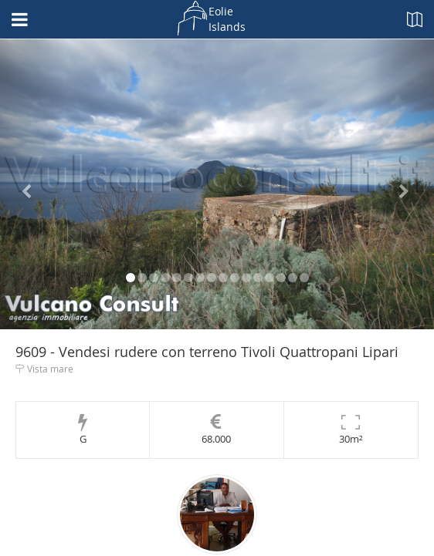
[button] (32, 184)
